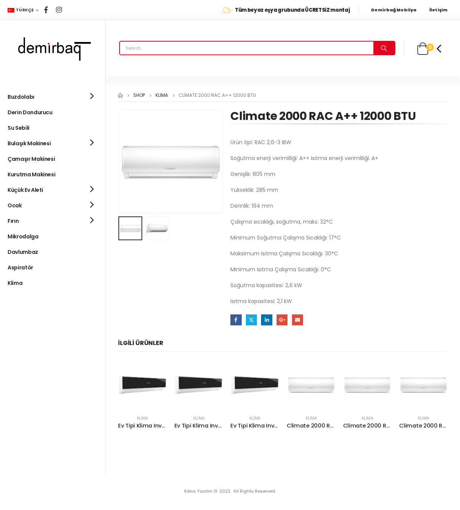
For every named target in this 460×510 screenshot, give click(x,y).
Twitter (251, 319)
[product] (142, 385)
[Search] (384, 48)
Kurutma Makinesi (31, 174)
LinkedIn (266, 319)
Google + (282, 319)
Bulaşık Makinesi (29, 143)
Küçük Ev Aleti (25, 190)
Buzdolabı (21, 97)
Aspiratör (20, 267)
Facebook (235, 319)
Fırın (13, 221)
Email (297, 319)
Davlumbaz (23, 252)
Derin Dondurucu (30, 112)
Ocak (15, 205)
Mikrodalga (23, 236)
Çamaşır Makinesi (31, 159)
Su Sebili (19, 128)
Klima (142, 418)
